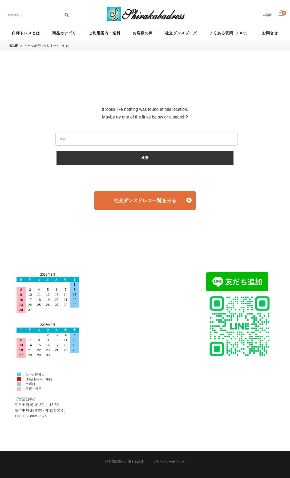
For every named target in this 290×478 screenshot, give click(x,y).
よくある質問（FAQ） (229, 33)
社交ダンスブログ (181, 33)
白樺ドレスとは (26, 33)
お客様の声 (143, 33)
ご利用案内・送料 (104, 33)
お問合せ (270, 33)
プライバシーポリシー (169, 462)
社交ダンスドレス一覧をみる (153, 200)
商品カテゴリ (64, 33)
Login (267, 14)
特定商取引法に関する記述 (124, 462)
